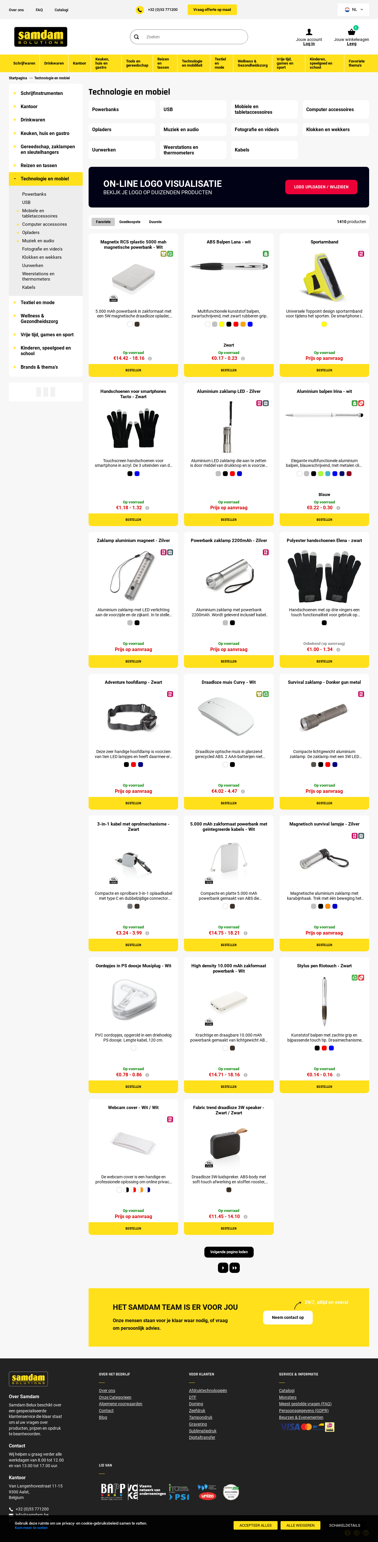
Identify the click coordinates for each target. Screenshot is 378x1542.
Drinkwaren (33, 120)
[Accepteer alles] (256, 1525)
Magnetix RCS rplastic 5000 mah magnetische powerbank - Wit (133, 244)
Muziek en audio (38, 240)
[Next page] (223, 1268)
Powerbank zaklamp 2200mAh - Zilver (229, 540)
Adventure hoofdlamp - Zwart (133, 682)
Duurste (155, 222)
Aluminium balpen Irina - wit (324, 391)
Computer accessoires (44, 224)
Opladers (31, 232)
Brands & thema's (39, 367)
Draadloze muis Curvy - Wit (229, 682)
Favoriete (103, 222)
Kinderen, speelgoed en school (46, 350)
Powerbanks (34, 194)
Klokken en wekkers (42, 257)
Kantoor (29, 106)
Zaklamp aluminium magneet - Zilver (133, 540)
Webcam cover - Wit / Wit (133, 1107)
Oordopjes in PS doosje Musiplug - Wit (133, 965)
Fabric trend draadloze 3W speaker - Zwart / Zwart (228, 1110)
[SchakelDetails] (344, 1525)
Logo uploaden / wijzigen (321, 187)
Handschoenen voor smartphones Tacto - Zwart (133, 394)
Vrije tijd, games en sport (47, 334)
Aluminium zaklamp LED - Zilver (228, 391)
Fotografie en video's (42, 249)
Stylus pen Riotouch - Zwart (324, 965)
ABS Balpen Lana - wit (229, 242)
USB (26, 202)
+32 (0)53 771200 (162, 9)
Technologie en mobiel (45, 179)
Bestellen (133, 370)
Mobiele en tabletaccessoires (40, 213)
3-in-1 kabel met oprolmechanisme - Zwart (133, 826)
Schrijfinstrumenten (42, 93)
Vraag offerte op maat (212, 9)
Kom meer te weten (31, 1527)
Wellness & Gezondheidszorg (39, 318)
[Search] (136, 36)
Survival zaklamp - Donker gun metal (324, 682)
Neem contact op (288, 1317)
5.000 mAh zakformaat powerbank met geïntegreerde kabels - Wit (228, 826)
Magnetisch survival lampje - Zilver (324, 824)
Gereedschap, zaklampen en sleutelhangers (48, 149)
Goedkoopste (129, 222)
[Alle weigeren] (300, 1525)
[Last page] (234, 1268)
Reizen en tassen (39, 165)
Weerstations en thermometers (38, 276)
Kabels (28, 287)
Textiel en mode (38, 302)
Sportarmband (324, 242)
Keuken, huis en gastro (45, 133)
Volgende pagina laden (229, 1252)
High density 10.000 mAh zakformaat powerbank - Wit (228, 968)
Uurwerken (32, 265)
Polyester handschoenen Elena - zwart (324, 540)
